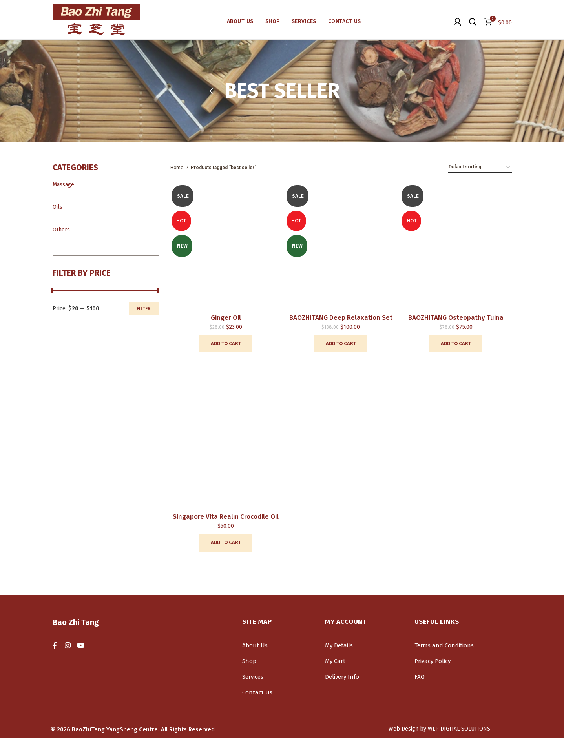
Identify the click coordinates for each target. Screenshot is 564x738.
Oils (57, 207)
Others (61, 229)
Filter (144, 309)
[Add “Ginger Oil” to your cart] (225, 343)
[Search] (472, 21)
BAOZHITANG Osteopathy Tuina (456, 317)
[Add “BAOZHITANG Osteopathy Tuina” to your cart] (455, 343)
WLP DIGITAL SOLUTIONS (459, 728)
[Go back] (215, 91)
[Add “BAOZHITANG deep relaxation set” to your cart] (340, 343)
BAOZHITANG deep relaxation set (340, 317)
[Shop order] (480, 167)
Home (177, 167)
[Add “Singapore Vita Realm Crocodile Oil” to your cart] (225, 543)
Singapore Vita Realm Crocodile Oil (226, 516)
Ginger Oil (226, 317)
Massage (63, 184)
